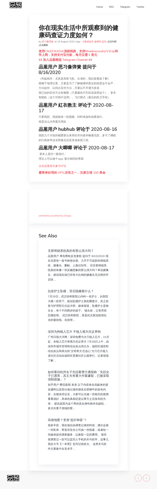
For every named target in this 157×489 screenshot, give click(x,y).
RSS (111, 6)
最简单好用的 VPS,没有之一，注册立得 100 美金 (72, 172)
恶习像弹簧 (47, 41)
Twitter (140, 6)
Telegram (125, 6)
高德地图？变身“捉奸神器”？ (67, 420)
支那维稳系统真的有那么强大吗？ (71, 251)
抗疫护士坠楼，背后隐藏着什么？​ (71, 291)
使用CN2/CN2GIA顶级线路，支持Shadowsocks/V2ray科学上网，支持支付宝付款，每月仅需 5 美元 (78, 53)
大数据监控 (88, 41)
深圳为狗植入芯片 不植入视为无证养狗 (74, 331)
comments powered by (55, 215)
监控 (104, 41)
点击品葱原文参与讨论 (52, 166)
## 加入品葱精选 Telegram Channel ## (65, 60)
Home (99, 6)
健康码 (97, 41)
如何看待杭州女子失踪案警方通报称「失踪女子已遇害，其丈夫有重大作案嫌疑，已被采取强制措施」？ (78, 375)
